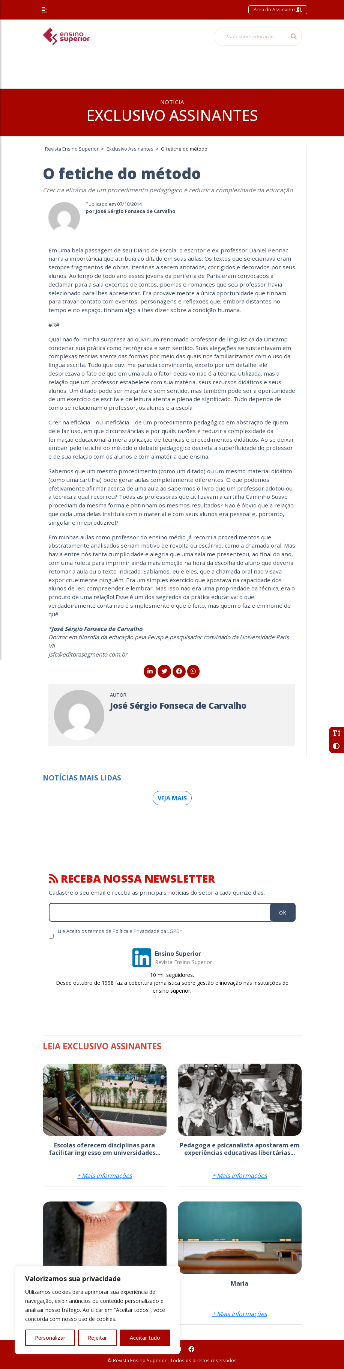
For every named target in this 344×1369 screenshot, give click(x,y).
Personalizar (50, 1337)
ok (282, 912)
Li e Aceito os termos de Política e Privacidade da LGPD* (120, 931)
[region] (97, 1310)
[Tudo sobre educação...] (250, 36)
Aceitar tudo (145, 1337)
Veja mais (172, 798)
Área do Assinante (278, 9)
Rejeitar (97, 1337)
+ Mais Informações (104, 1175)
